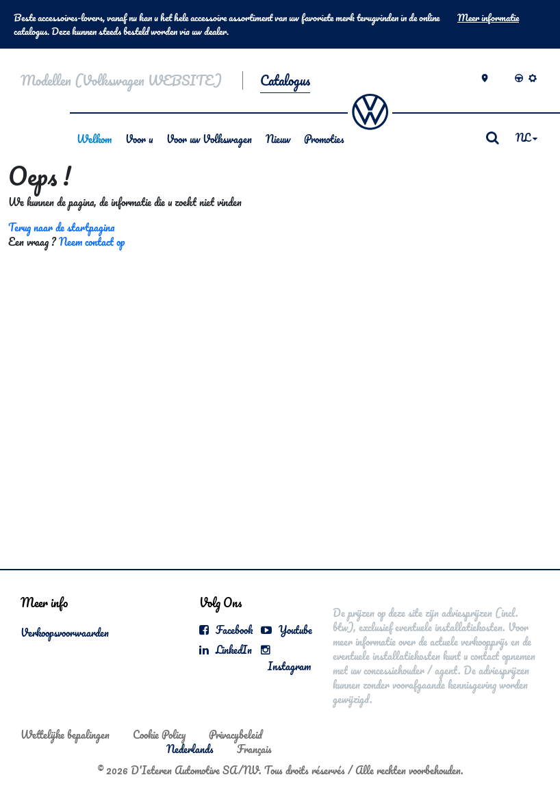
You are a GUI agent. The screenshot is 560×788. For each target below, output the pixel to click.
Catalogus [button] (285, 80)
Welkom (94, 139)
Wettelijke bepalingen (65, 734)
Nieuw (278, 139)
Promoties (324, 139)
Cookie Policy (159, 734)
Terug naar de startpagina (61, 227)
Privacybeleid (235, 734)
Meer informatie (488, 18)
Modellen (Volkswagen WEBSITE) (121, 80)
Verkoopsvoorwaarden (65, 632)
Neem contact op (92, 241)
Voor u (139, 139)
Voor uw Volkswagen (209, 139)
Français (254, 749)
